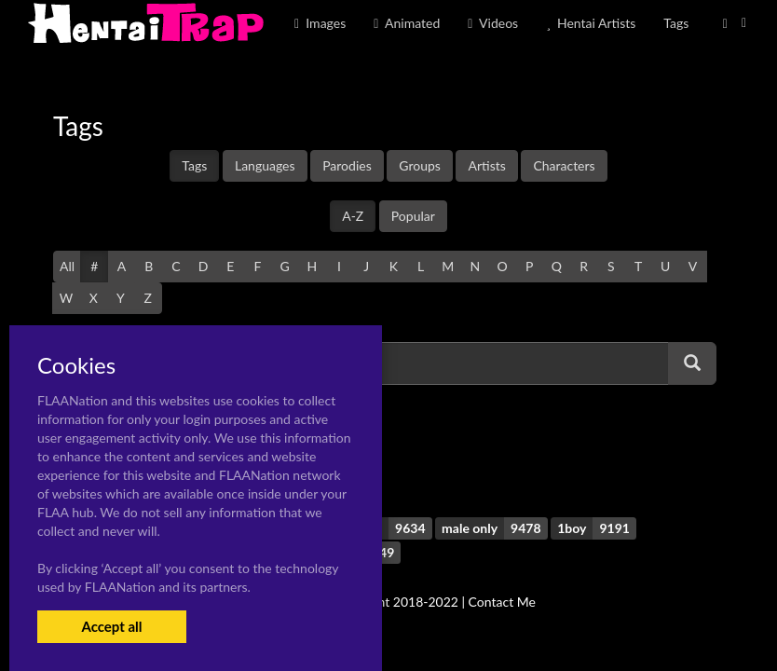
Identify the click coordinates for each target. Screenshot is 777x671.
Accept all (111, 626)
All (67, 266)
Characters (563, 165)
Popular (413, 216)
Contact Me (502, 601)
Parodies (347, 165)
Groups (420, 165)
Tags (194, 165)
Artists (486, 165)
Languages (265, 165)
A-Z (352, 216)
